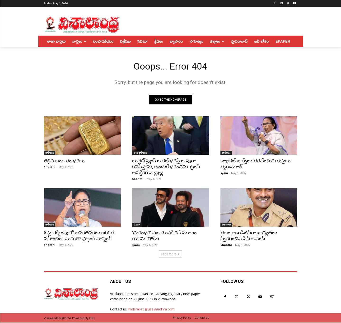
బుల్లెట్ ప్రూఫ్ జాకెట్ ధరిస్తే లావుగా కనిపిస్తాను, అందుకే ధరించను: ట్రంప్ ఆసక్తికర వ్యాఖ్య (166, 167)
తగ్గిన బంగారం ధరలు (64, 161)
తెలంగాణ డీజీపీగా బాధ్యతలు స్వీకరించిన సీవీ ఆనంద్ (248, 236)
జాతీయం (49, 153)
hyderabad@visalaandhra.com (151, 310)
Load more (170, 254)
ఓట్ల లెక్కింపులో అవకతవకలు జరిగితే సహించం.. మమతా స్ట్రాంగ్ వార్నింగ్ (79, 236)
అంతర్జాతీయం (140, 153)
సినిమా (137, 225)
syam (224, 173)
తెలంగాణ (226, 225)
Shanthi (49, 167)
